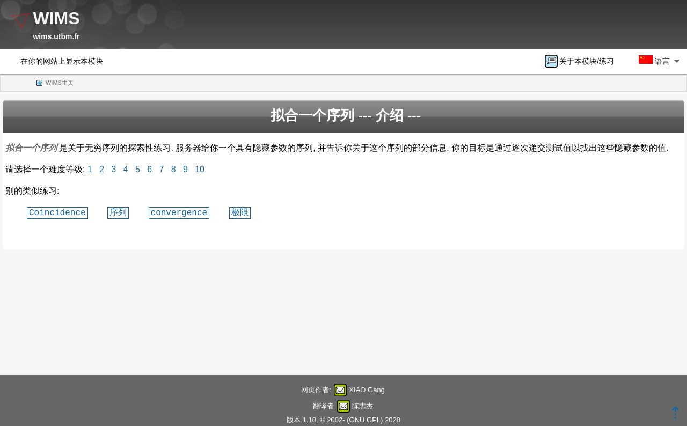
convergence (179, 212)
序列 (118, 212)
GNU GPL (365, 420)
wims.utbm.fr (56, 36)
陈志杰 (362, 406)
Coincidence (57, 212)
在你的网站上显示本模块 (61, 61)
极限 (240, 212)
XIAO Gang (366, 390)
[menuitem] (583, 61)
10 (199, 169)
